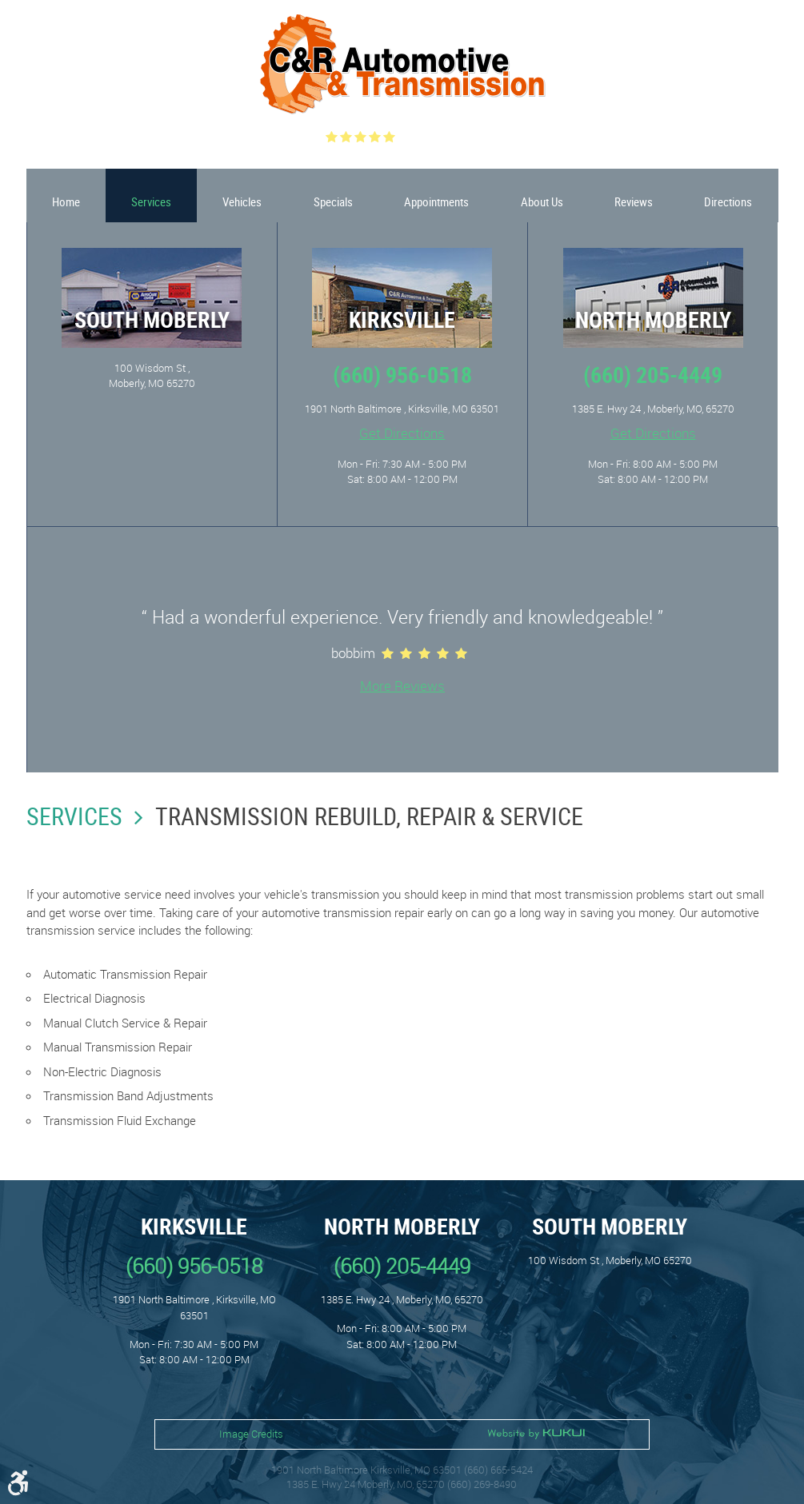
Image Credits (251, 1433)
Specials (333, 201)
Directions (728, 201)
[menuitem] (66, 195)
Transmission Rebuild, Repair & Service (369, 816)
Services (151, 201)
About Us (542, 201)
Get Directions (402, 433)
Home (66, 201)
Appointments (436, 201)
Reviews (633, 201)
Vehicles (242, 201)
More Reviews (402, 685)
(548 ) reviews (440, 137)
